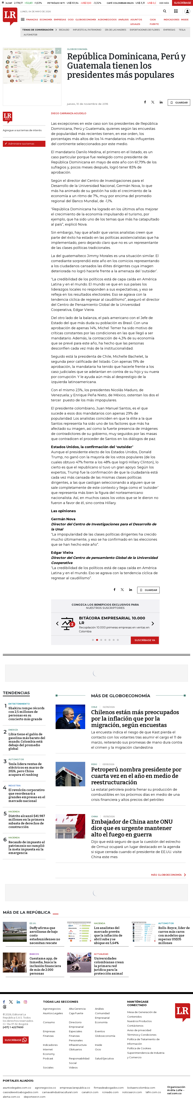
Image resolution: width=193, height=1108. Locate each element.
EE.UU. (33, 923)
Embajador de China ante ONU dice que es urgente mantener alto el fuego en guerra (132, 828)
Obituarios (75, 1049)
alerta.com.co (11, 1096)
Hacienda (14, 811)
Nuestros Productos (139, 1021)
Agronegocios (52, 1008)
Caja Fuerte (76, 1013)
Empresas (169, 30)
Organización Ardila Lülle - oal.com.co (176, 1090)
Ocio (98, 1049)
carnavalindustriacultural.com (60, 1092)
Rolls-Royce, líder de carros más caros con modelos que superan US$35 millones (174, 935)
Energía (13, 729)
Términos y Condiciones (141, 1034)
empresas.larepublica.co (75, 1087)
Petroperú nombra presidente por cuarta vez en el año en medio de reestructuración (136, 776)
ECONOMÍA (46, 19)
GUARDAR (179, 102)
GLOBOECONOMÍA (85, 19)
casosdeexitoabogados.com (20, 1092)
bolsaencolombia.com (141, 1087)
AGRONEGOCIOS (107, 19)
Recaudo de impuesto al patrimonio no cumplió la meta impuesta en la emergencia (26, 847)
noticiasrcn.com (132, 1092)
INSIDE (184, 19)
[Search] (164, 11)
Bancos (34, 954)
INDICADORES (171, 19)
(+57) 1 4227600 (13, 1027)
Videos (73, 1067)
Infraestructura (78, 1044)
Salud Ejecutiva (104, 1058)
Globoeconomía (105, 1035)
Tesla (182, 30)
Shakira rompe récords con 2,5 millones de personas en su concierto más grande (26, 713)
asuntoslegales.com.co (17, 1087)
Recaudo (64, 30)
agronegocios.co (45, 1087)
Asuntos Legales (53, 1013)
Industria (14, 785)
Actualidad (101, 954)
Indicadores (50, 1044)
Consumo (49, 1022)
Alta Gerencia (77, 1008)
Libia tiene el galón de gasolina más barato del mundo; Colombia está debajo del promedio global (26, 741)
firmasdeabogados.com (109, 1087)
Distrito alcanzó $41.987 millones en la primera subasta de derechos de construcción (26, 821)
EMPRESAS (60, 19)
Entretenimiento (19, 703)
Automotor (30, 35)
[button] (56, 624)
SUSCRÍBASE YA (145, 640)
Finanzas (48, 1035)
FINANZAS (32, 19)
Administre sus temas (19, 143)
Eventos (100, 1031)
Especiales (75, 1031)
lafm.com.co (153, 1092)
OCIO (71, 19)
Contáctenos (135, 1025)
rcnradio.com (110, 1092)
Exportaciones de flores (145, 30)
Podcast (48, 1058)
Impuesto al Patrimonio (87, 30)
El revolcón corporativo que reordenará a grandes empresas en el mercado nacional (26, 795)
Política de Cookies (139, 1048)
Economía (101, 1022)
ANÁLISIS (123, 19)
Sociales (48, 1067)
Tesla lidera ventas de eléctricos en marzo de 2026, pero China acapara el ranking (26, 769)
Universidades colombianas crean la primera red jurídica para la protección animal (109, 966)
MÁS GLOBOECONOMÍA (166, 874)
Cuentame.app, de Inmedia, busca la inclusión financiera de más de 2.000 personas (45, 966)
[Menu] (23, 19)
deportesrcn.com (34, 1096)
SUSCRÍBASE (182, 3)
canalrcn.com (90, 1092)
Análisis (99, 1008)
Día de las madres (115, 30)
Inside (98, 1044)
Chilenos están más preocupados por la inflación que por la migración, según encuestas (135, 718)
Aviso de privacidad (139, 1030)
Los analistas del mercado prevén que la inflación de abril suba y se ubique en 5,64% (108, 935)
